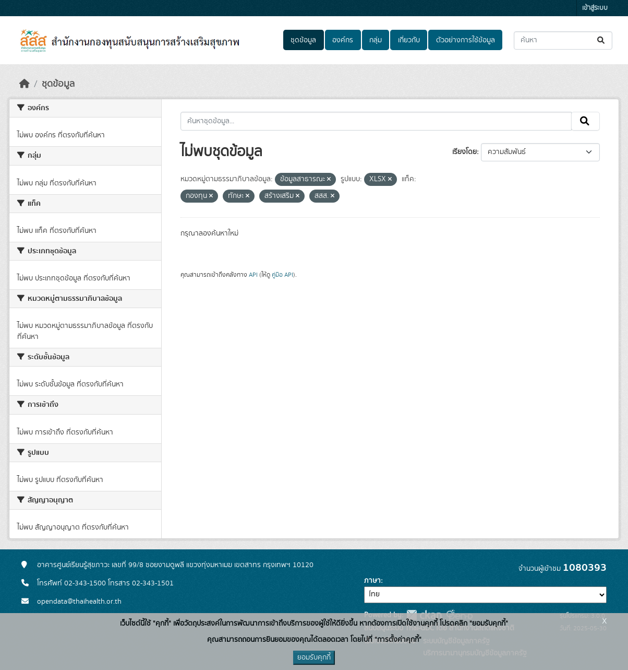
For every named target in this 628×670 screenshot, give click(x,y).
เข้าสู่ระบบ (595, 8)
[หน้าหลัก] (24, 84)
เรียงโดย (464, 152)
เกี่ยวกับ (409, 40)
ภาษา (372, 580)
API (253, 274)
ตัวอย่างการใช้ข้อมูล (465, 40)
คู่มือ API (282, 274)
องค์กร (342, 40)
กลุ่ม (375, 40)
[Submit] (601, 40)
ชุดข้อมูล (303, 40)
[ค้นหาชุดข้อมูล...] (563, 40)
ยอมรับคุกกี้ (314, 657)
